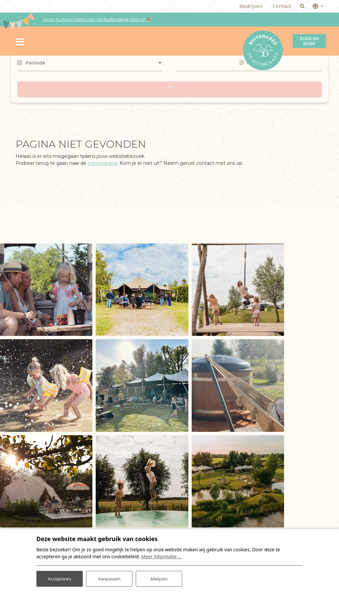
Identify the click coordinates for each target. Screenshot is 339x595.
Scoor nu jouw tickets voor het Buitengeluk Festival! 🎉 (97, 19)
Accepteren (59, 578)
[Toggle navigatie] (20, 41)
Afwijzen (159, 578)
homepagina (102, 163)
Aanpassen (109, 578)
